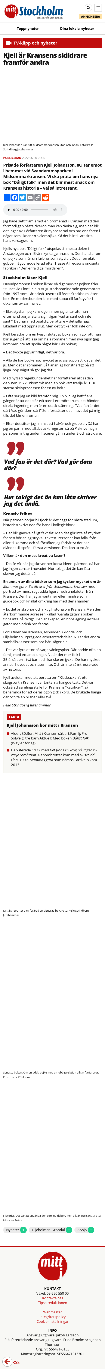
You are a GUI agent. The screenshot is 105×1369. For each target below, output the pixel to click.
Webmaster (52, 1312)
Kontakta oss (52, 1298)
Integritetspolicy (53, 1316)
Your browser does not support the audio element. (35, 210)
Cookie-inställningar (53, 1321)
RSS (13, 1362)
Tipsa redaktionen (52, 1302)
